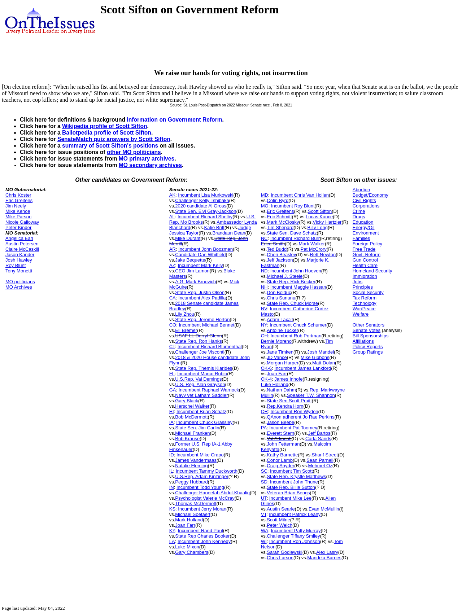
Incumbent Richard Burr (295, 238)
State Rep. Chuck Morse (292, 303)
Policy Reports (368, 346)
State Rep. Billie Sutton (291, 487)
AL (172, 216)
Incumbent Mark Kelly (200, 265)
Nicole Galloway (22, 222)
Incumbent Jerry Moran (202, 509)
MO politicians (20, 281)
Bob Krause (187, 438)
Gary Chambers (191, 552)
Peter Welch (279, 525)
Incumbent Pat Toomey (293, 427)
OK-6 (266, 368)
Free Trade (364, 249)
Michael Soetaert (192, 514)
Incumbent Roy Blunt (293, 206)
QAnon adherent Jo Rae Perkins (300, 417)
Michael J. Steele (284, 276)
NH (264, 287)
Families (361, 238)
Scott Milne (278, 519)
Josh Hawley (18, 260)
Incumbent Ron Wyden (294, 411)
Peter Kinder (18, 227)
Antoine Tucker (282, 330)
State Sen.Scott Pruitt (289, 400)
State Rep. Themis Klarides (203, 368)
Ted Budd (277, 249)
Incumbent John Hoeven (295, 270)
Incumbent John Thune (294, 482)
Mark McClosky (283, 222)
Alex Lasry (327, 552)
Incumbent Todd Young (200, 487)
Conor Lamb (280, 460)
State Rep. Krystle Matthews (296, 476)
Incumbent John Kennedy (204, 541)
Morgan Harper (282, 362)
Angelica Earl (19, 238)
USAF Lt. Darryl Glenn (198, 335)
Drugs (359, 216)
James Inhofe (288, 379)
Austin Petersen (22, 243)
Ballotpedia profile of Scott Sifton (106, 133)
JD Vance (277, 357)
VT (263, 514)
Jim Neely (15, 206)
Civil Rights (364, 200)
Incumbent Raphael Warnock (209, 390)
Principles (363, 287)
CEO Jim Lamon (192, 270)
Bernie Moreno (276, 341)
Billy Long (318, 227)
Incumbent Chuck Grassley (204, 422)
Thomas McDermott (195, 503)
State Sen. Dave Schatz (292, 233)
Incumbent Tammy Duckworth (206, 471)
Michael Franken (192, 433)
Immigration (365, 276)
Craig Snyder (280, 465)
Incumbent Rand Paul (200, 530)
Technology (364, 303)
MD (264, 195)
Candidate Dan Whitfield (200, 254)
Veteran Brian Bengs (288, 492)
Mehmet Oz (320, 465)
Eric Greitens (18, 200)
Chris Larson (280, 557)
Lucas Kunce (319, 216)
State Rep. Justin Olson (200, 292)
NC (264, 238)
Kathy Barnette (282, 454)
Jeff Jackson (280, 260)
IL (171, 471)
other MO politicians (134, 152)
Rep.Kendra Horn (285, 406)
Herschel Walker (192, 406)
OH (264, 335)
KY (172, 530)
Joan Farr (185, 525)
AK (172, 195)
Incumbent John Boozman (205, 249)
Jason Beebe (280, 422)
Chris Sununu (281, 298)
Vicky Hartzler (327, 222)
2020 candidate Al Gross (200, 206)
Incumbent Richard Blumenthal (210, 346)
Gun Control (365, 260)
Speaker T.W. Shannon (311, 395)
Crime (359, 211)
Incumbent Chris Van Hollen (300, 195)
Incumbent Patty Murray (296, 530)
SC (264, 471)
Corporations (366, 206)
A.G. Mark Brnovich (195, 281)
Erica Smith (273, 243)
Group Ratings (368, 352)
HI (171, 411)
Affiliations (363, 341)
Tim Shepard (280, 227)
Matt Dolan (323, 362)
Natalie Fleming (191, 465)
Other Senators (368, 325)
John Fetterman (283, 444)
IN (171, 487)
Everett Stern (280, 433)
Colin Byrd (277, 200)
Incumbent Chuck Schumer (298, 325)
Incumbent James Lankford (302, 368)
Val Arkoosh (279, 438)
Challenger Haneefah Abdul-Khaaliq (212, 492)
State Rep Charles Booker (202, 536)
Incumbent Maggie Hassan (298, 287)
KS (172, 509)
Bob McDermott (191, 417)
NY (264, 325)
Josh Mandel (320, 352)
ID (171, 454)
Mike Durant (187, 238)
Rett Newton (323, 254)
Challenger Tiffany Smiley (293, 536)
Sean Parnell (319, 460)
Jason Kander (19, 254)
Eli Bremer (186, 330)
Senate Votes (366, 330)
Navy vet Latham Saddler (201, 395)
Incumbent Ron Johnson (294, 541)
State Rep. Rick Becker (291, 281)
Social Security (368, 292)
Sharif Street (325, 454)
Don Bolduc (279, 292)
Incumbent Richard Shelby (205, 216)
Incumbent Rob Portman (295, 335)
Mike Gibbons (315, 357)
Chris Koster (18, 195)
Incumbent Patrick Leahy (295, 514)
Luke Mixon (187, 546)
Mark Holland (189, 519)
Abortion (361, 189)
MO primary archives (146, 159)
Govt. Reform (366, 254)
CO (172, 325)
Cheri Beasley (281, 254)
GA (172, 390)
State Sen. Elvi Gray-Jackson (205, 211)
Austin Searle (281, 509)
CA (172, 298)
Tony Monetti (18, 270)
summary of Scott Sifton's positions (110, 146)
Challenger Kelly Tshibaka (202, 200)
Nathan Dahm (281, 390)
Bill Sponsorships (371, 335)
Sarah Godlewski (284, 552)
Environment (366, 233)
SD (264, 482)
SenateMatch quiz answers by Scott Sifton (113, 139)
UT (264, 498)
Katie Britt (214, 227)
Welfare (361, 314)
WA (264, 530)
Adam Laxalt (280, 319)
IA (171, 422)
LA (172, 541)
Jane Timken (280, 352)
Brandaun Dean (228, 233)
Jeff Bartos (319, 433)
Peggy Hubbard (191, 482)
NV (264, 308)
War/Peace (364, 308)
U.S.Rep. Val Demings (198, 379)
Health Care (365, 265)
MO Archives (18, 287)
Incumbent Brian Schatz (201, 411)
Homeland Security (372, 270)
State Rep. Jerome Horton (202, 319)
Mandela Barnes (324, 557)
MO (265, 206)
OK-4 (266, 379)
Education (363, 222)
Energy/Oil (364, 227)
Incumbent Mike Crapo (200, 454)
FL (172, 373)
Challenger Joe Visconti (199, 352)
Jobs (357, 281)
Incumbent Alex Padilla (202, 298)
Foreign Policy (367, 243)
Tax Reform (364, 298)
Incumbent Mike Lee (290, 498)
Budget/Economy (370, 195)
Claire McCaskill (22, 249)
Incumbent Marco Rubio (202, 373)
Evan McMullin (324, 509)
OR (264, 411)
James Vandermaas (196, 460)
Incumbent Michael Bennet (206, 325)
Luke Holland (274, 384)
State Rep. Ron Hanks (198, 341)
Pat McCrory (314, 249)
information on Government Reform (174, 120)
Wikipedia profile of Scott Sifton (104, 126)
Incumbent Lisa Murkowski (205, 195)
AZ (172, 265)
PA (264, 427)
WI (264, 541)
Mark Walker (312, 243)
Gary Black (186, 400)
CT (172, 346)
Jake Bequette (190, 260)
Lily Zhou (184, 314)
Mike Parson (18, 216)
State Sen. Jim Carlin (197, 427)
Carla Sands (318, 438)
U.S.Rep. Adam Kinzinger (201, 476)
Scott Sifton (320, 211)
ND (264, 270)
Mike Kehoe (17, 211)
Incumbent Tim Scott (291, 471)
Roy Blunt (15, 265)
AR (172, 249)
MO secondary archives (150, 165)
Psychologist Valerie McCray (204, 498)
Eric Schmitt (279, 216)
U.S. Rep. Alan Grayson (200, 384)
